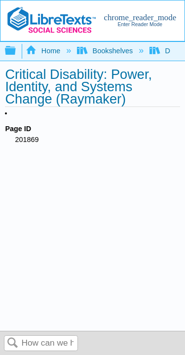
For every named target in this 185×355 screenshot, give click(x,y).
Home (44, 51)
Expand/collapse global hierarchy (17, 51)
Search (13, 343)
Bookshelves (106, 51)
